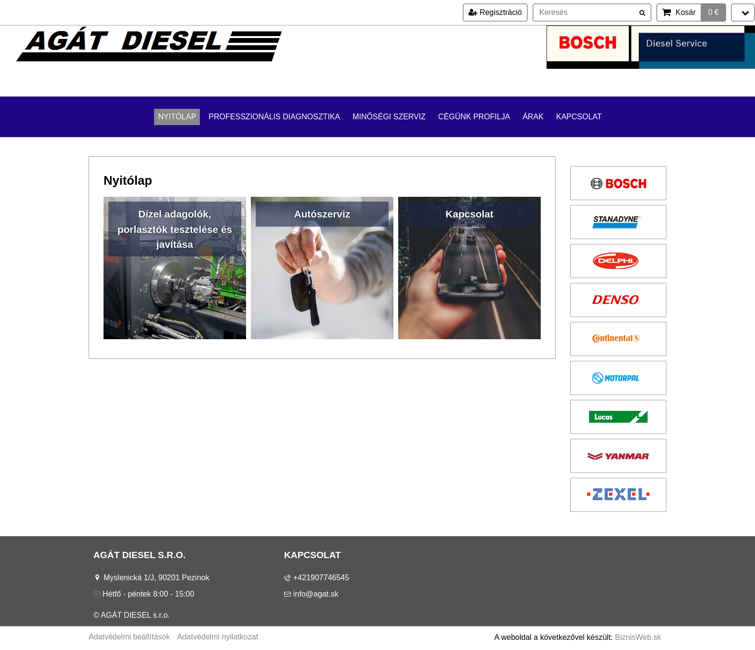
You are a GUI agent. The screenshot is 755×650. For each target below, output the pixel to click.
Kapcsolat (579, 117)
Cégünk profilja (474, 117)
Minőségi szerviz (389, 117)
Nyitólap (177, 117)
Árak (533, 117)
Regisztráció (495, 12)
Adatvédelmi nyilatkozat (217, 637)
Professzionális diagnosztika (274, 117)
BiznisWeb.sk (638, 637)
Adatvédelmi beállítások (129, 637)
